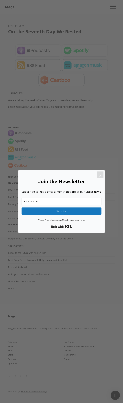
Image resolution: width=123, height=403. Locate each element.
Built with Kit (61, 227)
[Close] (100, 174)
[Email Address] (61, 201)
